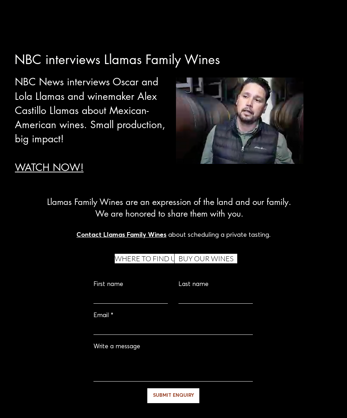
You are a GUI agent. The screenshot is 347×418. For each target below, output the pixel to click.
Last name (193, 284)
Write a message (116, 347)
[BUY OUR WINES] (206, 258)
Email (101, 316)
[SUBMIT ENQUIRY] (173, 395)
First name (108, 284)
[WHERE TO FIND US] (147, 258)
